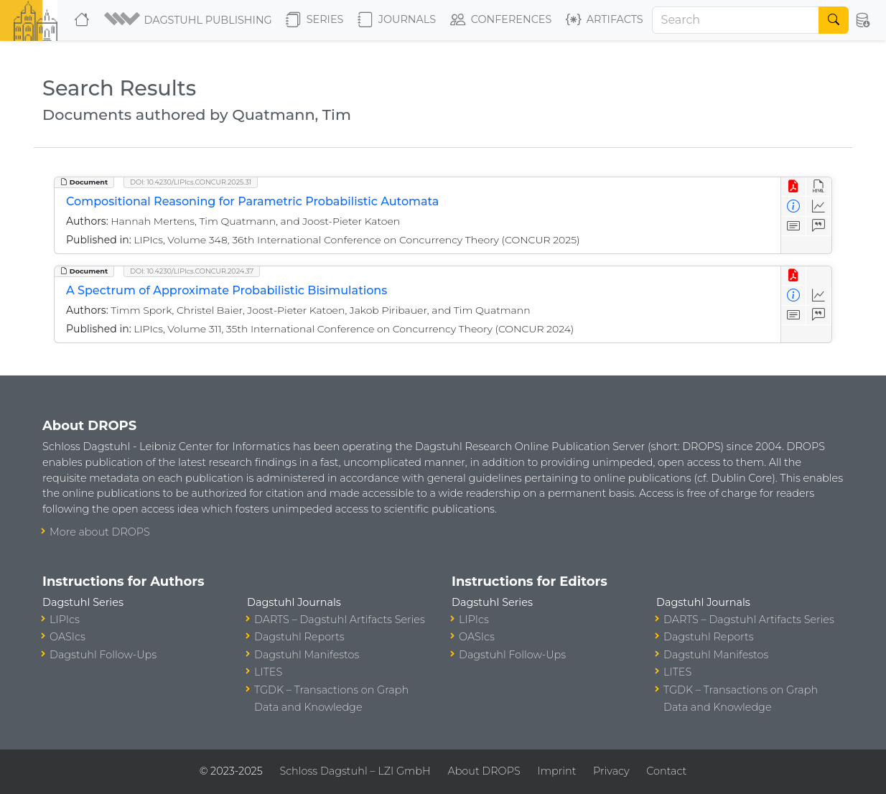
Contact (666, 771)
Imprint (556, 771)
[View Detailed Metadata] (793, 206)
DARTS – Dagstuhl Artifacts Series (339, 619)
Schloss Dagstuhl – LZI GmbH (354, 771)
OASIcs (67, 636)
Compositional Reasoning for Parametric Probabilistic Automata (252, 201)
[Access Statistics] (818, 206)
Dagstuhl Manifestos (306, 654)
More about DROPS (100, 532)
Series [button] (315, 20)
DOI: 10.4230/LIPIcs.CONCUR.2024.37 (191, 271)
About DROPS (483, 771)
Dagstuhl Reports (299, 636)
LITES (268, 671)
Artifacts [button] (604, 20)
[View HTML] (818, 187)
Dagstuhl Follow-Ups (103, 654)
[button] (189, 20)
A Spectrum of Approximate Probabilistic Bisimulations (226, 290)
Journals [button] (397, 20)
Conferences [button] (501, 20)
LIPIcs (65, 619)
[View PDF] (793, 187)
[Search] (736, 20)
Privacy (611, 771)
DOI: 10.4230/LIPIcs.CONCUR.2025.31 (190, 182)
